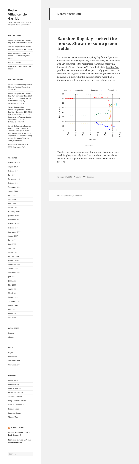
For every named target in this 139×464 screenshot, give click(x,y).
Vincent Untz (13, 417)
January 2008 (13, 215)
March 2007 (13, 252)
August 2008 (13, 191)
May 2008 (12, 199)
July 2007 (11, 240)
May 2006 (12, 285)
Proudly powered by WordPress (69, 195)
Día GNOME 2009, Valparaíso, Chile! (18, 146)
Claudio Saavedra (15, 397)
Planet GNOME (18, 427)
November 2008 (14, 179)
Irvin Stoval (12, 145)
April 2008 (12, 203)
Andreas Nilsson (14, 388)
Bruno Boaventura (15, 392)
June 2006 (12, 281)
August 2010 (13, 167)
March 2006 (13, 293)
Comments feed (14, 361)
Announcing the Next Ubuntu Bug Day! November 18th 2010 (20, 41)
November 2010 (14, 163)
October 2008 (13, 183)
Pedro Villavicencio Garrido (17, 14)
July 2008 (11, 195)
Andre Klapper (13, 384)
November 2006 (14, 264)
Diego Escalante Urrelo (17, 401)
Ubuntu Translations (105, 158)
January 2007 (13, 260)
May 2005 (12, 317)
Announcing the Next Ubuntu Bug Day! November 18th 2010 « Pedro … (20, 95)
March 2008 (13, 207)
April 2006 (12, 289)
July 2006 (11, 277)
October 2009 (13, 171)
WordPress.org (13, 365)
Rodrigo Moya (13, 409)
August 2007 (13, 236)
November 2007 (14, 224)
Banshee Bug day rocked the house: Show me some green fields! (19, 55)
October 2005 (13, 297)
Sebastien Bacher (14, 413)
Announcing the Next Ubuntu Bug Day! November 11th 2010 (20, 48)
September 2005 (14, 301)
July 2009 (11, 175)
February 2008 (14, 211)
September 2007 (14, 232)
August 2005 (13, 305)
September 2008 (14, 187)
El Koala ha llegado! (15, 62)
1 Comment (89, 177)
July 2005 (11, 309)
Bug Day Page (112, 67)
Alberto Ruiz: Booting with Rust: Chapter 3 (19, 433)
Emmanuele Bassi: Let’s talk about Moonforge (19, 441)
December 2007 (14, 220)
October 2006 (13, 268)
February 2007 (14, 256)
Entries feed (12, 357)
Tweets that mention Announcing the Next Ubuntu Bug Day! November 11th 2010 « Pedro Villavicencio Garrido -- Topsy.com (20, 112)
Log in (10, 352)
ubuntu (11, 337)
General (11, 333)
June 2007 (12, 244)
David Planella (64, 158)
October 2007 (13, 228)
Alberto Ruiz (13, 380)
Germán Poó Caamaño (17, 405)
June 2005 (12, 313)
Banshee (73, 63)
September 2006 (14, 273)
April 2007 (12, 248)
